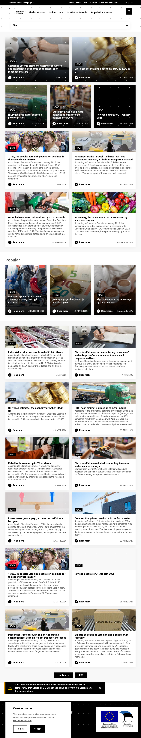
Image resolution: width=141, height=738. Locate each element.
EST (125, 3)
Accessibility (74, 3)
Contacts (93, 3)
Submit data (56, 12)
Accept (37, 729)
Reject (20, 729)
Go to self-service (107, 3)
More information (22, 720)
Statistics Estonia (77, 12)
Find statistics (37, 12)
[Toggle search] (128, 11)
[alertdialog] (38, 720)
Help (85, 3)
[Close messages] (100, 688)
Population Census (101, 12)
